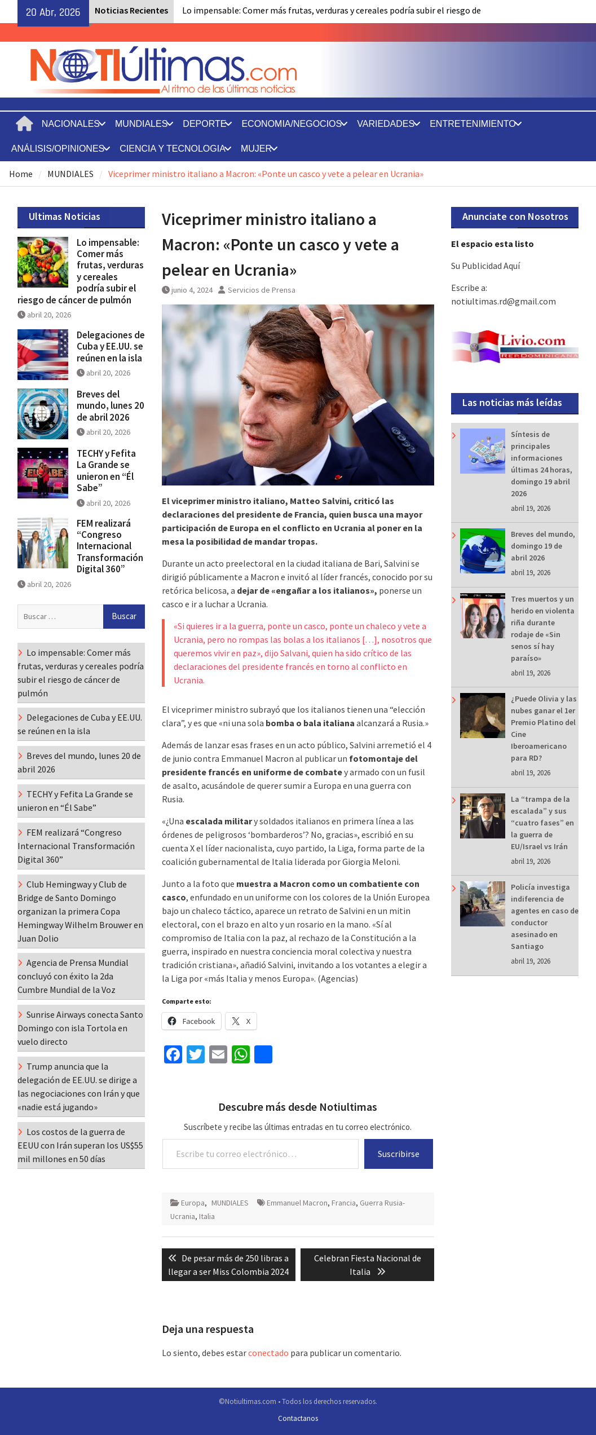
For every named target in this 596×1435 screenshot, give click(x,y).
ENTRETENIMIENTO (473, 124)
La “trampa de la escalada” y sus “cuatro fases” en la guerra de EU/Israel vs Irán (542, 822)
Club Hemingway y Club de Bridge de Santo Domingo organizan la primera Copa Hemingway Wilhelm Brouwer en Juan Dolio (80, 911)
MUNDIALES (141, 124)
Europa (193, 1203)
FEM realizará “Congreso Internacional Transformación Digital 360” (110, 546)
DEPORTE (204, 124)
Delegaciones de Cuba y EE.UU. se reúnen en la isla (111, 346)
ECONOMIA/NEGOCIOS (291, 124)
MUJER (256, 148)
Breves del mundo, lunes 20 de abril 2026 (110, 405)
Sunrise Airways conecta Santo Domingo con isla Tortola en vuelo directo (80, 1028)
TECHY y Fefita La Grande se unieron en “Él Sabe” (106, 470)
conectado (268, 1352)
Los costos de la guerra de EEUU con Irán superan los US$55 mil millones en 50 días (80, 1145)
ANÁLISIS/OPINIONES (57, 148)
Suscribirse (399, 1153)
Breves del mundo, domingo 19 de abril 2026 (543, 546)
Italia (207, 1216)
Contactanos (298, 1418)
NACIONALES (71, 124)
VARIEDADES (385, 124)
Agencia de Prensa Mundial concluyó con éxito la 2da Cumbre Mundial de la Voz (73, 976)
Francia (344, 1203)
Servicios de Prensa (261, 290)
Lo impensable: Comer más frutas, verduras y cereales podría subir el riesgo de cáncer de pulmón (80, 271)
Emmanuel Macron (297, 1203)
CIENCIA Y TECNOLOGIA (173, 148)
